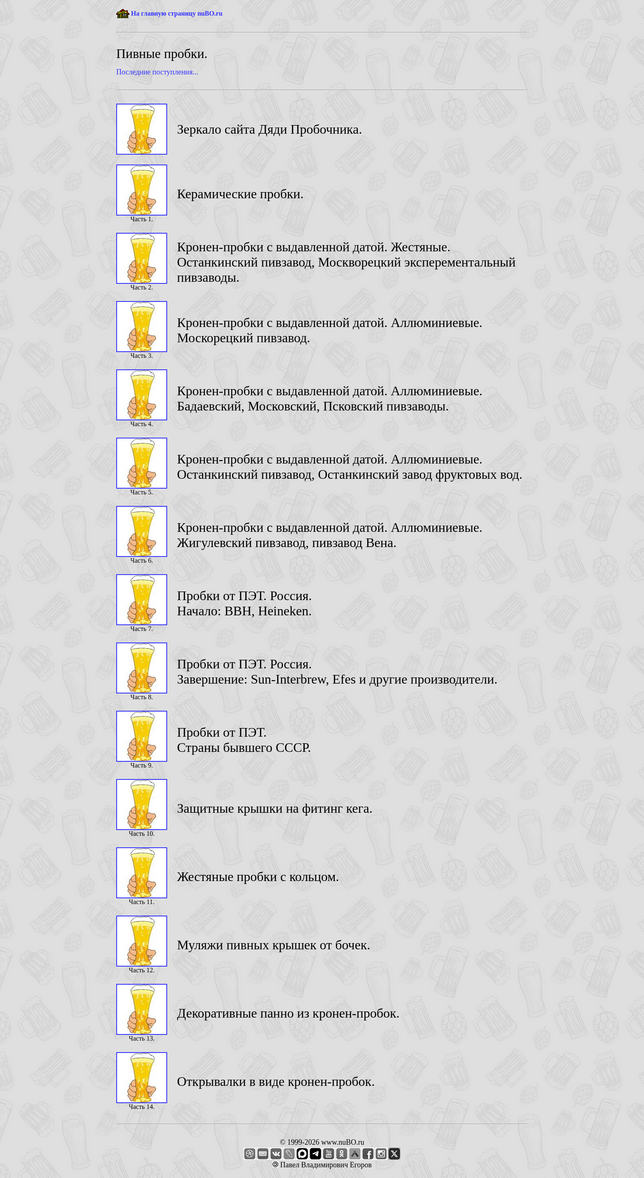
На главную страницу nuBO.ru (177, 13)
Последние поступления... (157, 72)
